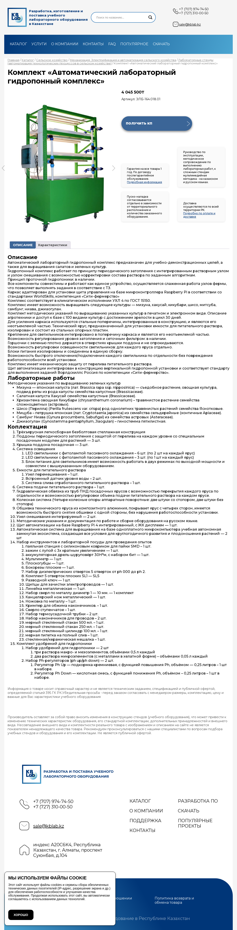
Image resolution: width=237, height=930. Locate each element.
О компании (64, 44)
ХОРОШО (21, 915)
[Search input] (121, 17)
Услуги (39, 44)
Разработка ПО (198, 801)
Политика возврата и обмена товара (174, 900)
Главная (13, 60)
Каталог (18, 44)
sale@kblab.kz (190, 24)
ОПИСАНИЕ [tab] (23, 245)
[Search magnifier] (150, 17)
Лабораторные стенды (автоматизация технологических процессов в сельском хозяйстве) (110, 61)
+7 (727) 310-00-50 (193, 13)
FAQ (112, 44)
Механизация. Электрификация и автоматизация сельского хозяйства (123, 60)
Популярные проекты (195, 823)
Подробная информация (144, 182)
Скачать (161, 44)
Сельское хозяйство (52, 60)
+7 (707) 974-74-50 (194, 9)
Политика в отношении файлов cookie (110, 900)
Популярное (134, 44)
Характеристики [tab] (52, 245)
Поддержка (145, 820)
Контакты (93, 44)
